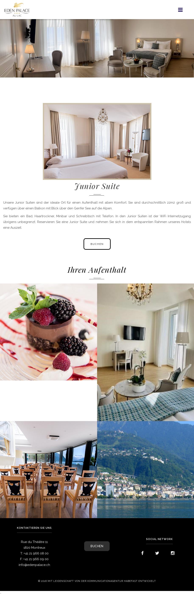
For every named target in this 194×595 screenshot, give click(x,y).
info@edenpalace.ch (34, 565)
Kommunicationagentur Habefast (112, 581)
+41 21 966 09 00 (36, 559)
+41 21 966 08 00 (36, 553)
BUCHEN (97, 546)
